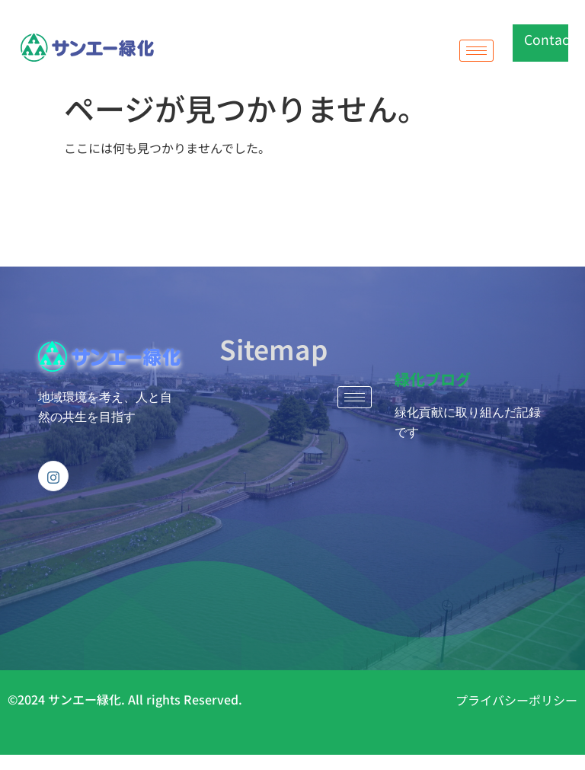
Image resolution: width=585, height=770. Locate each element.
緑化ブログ (433, 379)
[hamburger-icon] (476, 51)
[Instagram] (53, 476)
